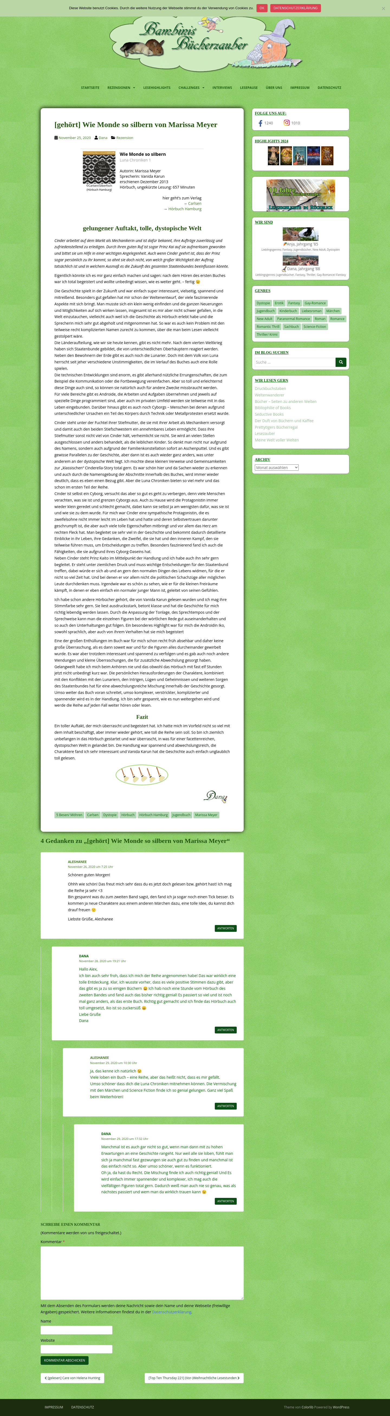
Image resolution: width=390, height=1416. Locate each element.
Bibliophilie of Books (273, 407)
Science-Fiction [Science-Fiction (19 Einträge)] (315, 326)
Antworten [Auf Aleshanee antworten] (225, 928)
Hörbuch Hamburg (185, 208)
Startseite (90, 87)
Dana (103, 137)
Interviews (222, 87)
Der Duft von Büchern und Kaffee (284, 420)
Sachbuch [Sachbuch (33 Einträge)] (291, 326)
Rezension (124, 137)
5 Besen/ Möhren (69, 815)
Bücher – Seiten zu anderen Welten (286, 401)
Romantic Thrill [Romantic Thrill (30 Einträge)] (268, 326)
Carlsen (195, 203)
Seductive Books (269, 414)
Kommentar (53, 1241)
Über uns (274, 87)
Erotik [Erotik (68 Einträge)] (279, 303)
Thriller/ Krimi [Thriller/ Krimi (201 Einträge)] (267, 334)
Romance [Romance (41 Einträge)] (337, 318)
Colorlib (307, 1407)
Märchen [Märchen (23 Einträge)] (333, 311)
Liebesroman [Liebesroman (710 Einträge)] (311, 311)
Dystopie (109, 815)
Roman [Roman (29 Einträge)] (320, 318)
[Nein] (383, 8)
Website (48, 1340)
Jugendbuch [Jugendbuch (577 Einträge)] (266, 311)
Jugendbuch (181, 815)
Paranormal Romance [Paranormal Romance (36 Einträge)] (293, 318)
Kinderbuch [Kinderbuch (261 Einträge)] (288, 311)
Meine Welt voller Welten (277, 439)
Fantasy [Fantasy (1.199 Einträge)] (294, 303)
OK (262, 8)
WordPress (341, 1407)
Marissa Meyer (206, 815)
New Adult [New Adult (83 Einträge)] (264, 318)
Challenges (188, 87)
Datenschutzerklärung (296, 8)
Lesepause (249, 87)
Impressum (300, 87)
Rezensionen (119, 87)
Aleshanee (77, 861)
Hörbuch (128, 815)
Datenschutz (329, 87)
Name (46, 1321)
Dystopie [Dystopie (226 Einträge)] (263, 303)
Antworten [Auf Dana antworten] (225, 1030)
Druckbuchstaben (270, 388)
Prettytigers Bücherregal (276, 427)
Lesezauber (265, 433)
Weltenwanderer (269, 394)
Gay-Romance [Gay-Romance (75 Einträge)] (315, 303)
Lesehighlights (156, 87)
